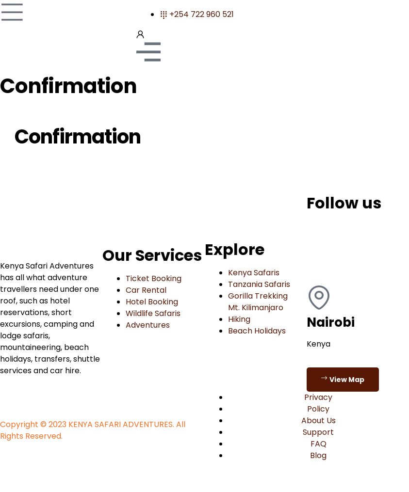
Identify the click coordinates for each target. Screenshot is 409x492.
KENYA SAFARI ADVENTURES (120, 424)
